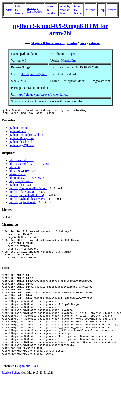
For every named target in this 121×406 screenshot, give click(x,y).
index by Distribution (34, 9)
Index (8, 9)
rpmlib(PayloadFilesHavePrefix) (29, 199)
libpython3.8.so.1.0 (21, 182)
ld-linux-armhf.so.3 (21, 161)
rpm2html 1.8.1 (28, 391)
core (83, 43)
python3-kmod (18, 129)
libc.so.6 (14, 168)
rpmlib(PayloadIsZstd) (23, 203)
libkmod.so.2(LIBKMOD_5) (27, 178)
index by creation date (65, 10)
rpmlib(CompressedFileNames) (28, 189)
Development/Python (34, 74)
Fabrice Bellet (10, 397)
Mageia (71, 53)
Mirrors (90, 9)
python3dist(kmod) (21, 143)
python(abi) (16, 185)
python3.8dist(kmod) (22, 139)
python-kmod (17, 132)
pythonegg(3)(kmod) (22, 146)
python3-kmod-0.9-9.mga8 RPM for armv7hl (60, 29)
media (72, 43)
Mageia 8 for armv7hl (48, 43)
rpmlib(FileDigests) (21, 192)
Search (112, 9)
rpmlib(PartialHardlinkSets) (26, 196)
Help (102, 9)
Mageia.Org (68, 60)
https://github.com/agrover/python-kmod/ (42, 94)
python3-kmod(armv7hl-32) (26, 136)
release (94, 43)
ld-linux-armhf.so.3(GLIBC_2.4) (29, 164)
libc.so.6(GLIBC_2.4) (23, 171)
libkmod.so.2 (17, 175)
